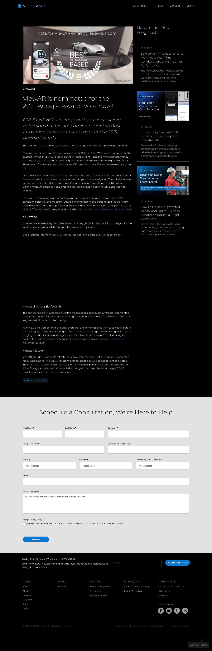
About (26, 591)
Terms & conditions (138, 626)
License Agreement (180, 626)
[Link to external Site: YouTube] (169, 611)
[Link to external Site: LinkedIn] (185, 611)
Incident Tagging (99, 595)
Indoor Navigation (99, 586)
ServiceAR (62, 586)
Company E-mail (31, 444)
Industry (26, 460)
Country (83, 460)
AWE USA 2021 (111, 339)
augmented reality (35, 380)
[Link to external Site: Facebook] (161, 611)
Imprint (120, 626)
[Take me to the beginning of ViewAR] (32, 6)
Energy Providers (133, 591)
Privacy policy (159, 626)
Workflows (95, 591)
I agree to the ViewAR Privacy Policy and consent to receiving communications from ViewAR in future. (73, 523)
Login (190, 5)
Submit (36, 539)
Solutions (141, 6)
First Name (28, 428)
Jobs (25, 604)
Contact (174, 5)
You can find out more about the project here (105, 209)
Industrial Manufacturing (137, 586)
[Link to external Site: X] (177, 611)
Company (113, 428)
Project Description (32, 491)
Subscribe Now (177, 562)
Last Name (70, 428)
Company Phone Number (119, 444)
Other (25, 475)
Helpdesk (28, 600)
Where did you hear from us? (149, 460)
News (159, 5)
